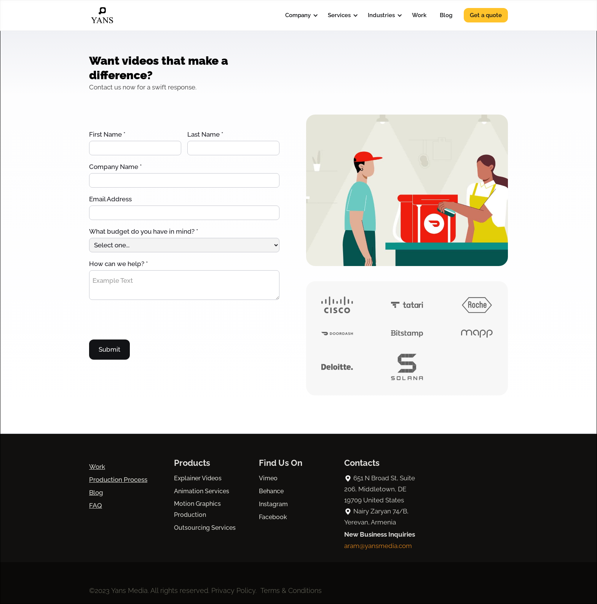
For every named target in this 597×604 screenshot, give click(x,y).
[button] (299, 15)
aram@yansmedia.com (378, 546)
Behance (271, 491)
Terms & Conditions (291, 590)
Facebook (273, 517)
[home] (102, 15)
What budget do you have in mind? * (143, 231)
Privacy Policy (233, 590)
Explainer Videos (198, 478)
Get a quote (486, 15)
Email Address (110, 199)
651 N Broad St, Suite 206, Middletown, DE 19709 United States (379, 489)
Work (419, 15)
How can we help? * (118, 264)
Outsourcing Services (205, 527)
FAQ (95, 505)
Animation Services (201, 491)
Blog (446, 15)
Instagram (273, 504)
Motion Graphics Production (197, 509)
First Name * (107, 134)
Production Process (118, 479)
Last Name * (205, 134)
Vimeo (268, 478)
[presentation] (147, 321)
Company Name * (115, 167)
